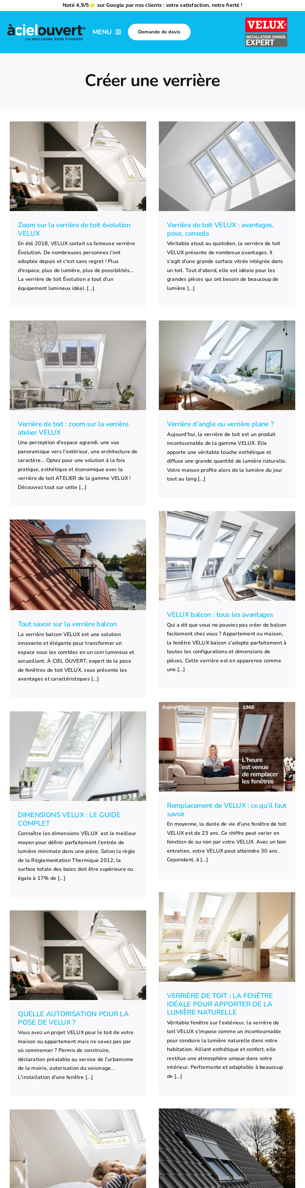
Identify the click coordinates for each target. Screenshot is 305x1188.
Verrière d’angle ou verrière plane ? (220, 424)
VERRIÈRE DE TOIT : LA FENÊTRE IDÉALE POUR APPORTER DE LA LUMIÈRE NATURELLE (220, 1004)
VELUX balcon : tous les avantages (220, 614)
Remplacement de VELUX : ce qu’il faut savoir (226, 810)
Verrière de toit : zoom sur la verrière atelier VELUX (73, 428)
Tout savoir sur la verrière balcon (67, 624)
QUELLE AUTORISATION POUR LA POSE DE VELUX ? (73, 1018)
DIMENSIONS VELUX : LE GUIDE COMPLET (69, 819)
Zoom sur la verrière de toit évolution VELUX (74, 229)
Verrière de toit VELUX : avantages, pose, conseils (220, 229)
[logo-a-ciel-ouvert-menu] (46, 24)
